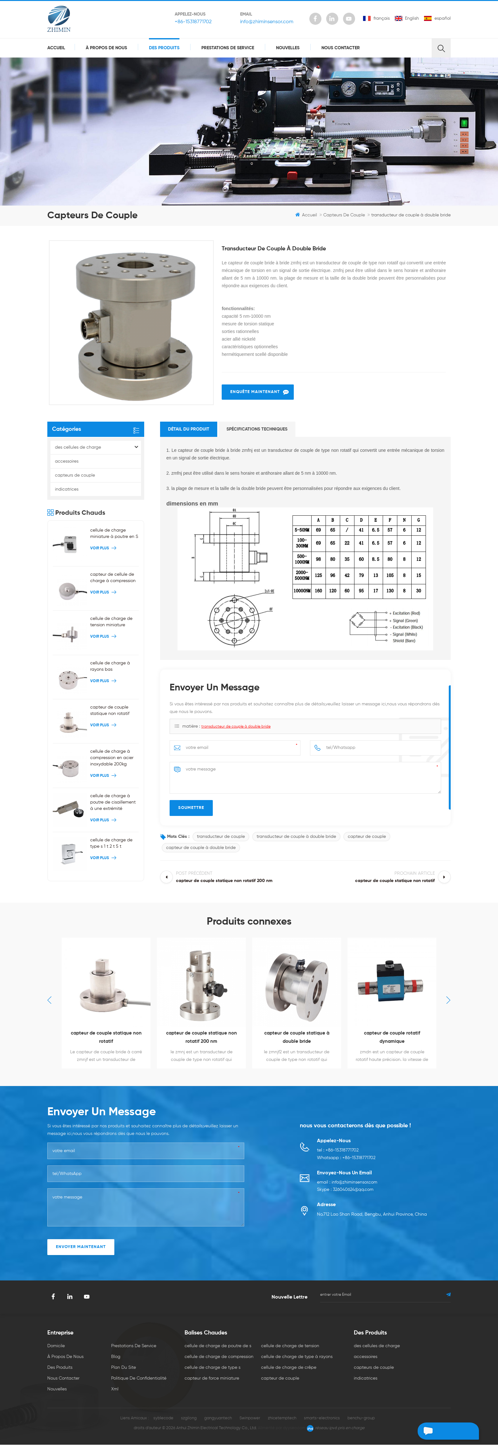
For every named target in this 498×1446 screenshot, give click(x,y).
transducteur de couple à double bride (236, 728)
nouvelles (287, 48)
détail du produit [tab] (188, 430)
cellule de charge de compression (219, 1358)
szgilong (189, 1419)
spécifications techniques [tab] (256, 430)
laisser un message (445, 1431)
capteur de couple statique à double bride (296, 1038)
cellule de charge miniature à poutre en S (114, 534)
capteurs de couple (344, 215)
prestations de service (227, 48)
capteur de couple (367, 837)
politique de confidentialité (138, 1379)
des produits (164, 48)
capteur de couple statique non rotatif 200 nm (201, 1038)
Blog (115, 1358)
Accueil (56, 48)
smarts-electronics (322, 1419)
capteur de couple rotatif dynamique (392, 1038)
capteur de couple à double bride (201, 848)
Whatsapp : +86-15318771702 (346, 1159)
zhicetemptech (282, 1419)
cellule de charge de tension (290, 1347)
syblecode (163, 1419)
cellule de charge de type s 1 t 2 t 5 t (111, 844)
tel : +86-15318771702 (338, 1152)
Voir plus (104, 549)
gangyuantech (218, 1419)
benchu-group (361, 1419)
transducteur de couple (221, 837)
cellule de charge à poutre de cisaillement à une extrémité (113, 802)
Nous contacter (340, 48)
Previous (49, 1001)
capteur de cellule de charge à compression (113, 578)
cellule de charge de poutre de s (218, 1347)
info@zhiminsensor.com (266, 21)
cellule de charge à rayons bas (110, 667)
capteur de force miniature (212, 1379)
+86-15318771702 (192, 21)
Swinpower (249, 1419)
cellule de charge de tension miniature (111, 622)
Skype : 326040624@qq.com (345, 1191)
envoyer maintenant (81, 1248)
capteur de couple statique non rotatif (109, 711)
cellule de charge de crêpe (288, 1369)
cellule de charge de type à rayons (297, 1358)
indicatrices (66, 490)
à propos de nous (106, 48)
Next (448, 1001)
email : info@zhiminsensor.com (347, 1184)
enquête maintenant (255, 393)
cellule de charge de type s (212, 1369)
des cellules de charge (78, 448)
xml (114, 1390)
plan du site (123, 1369)
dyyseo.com (294, 1429)
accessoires (66, 462)
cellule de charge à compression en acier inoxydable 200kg (111, 758)
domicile (56, 1347)
